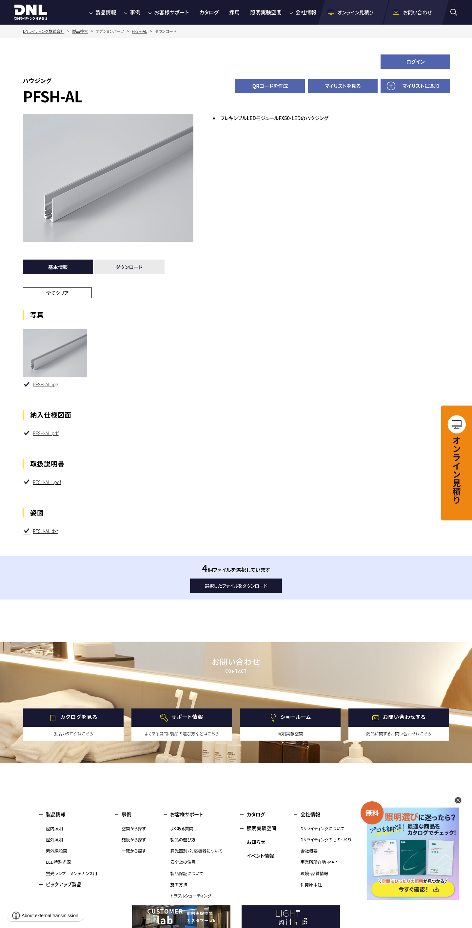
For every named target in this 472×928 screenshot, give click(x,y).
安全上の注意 (183, 862)
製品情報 (105, 12)
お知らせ (256, 841)
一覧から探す (134, 851)
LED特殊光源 (58, 862)
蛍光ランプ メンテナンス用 (71, 873)
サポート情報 (187, 717)
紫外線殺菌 (56, 851)
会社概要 (309, 851)
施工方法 (178, 884)
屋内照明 (54, 828)
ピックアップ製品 (64, 884)
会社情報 (305, 12)
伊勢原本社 (311, 884)
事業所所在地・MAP (319, 862)
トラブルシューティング (190, 896)
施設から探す (134, 839)
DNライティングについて (322, 828)
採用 (234, 12)
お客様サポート (171, 12)
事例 (135, 12)
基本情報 (58, 267)
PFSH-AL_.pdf (47, 482)
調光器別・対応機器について (196, 851)
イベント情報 (260, 855)
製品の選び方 (182, 839)
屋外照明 (54, 839)
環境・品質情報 (314, 873)
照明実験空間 (266, 12)
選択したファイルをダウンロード (236, 585)
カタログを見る (78, 717)
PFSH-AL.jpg (45, 384)
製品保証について (186, 873)
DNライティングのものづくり (326, 839)
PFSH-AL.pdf (46, 433)
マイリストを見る (343, 85)
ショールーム (296, 717)
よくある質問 (181, 828)
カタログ (209, 12)
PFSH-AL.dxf (45, 531)
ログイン (415, 61)
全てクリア (57, 292)
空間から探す (134, 828)
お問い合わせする (404, 717)
